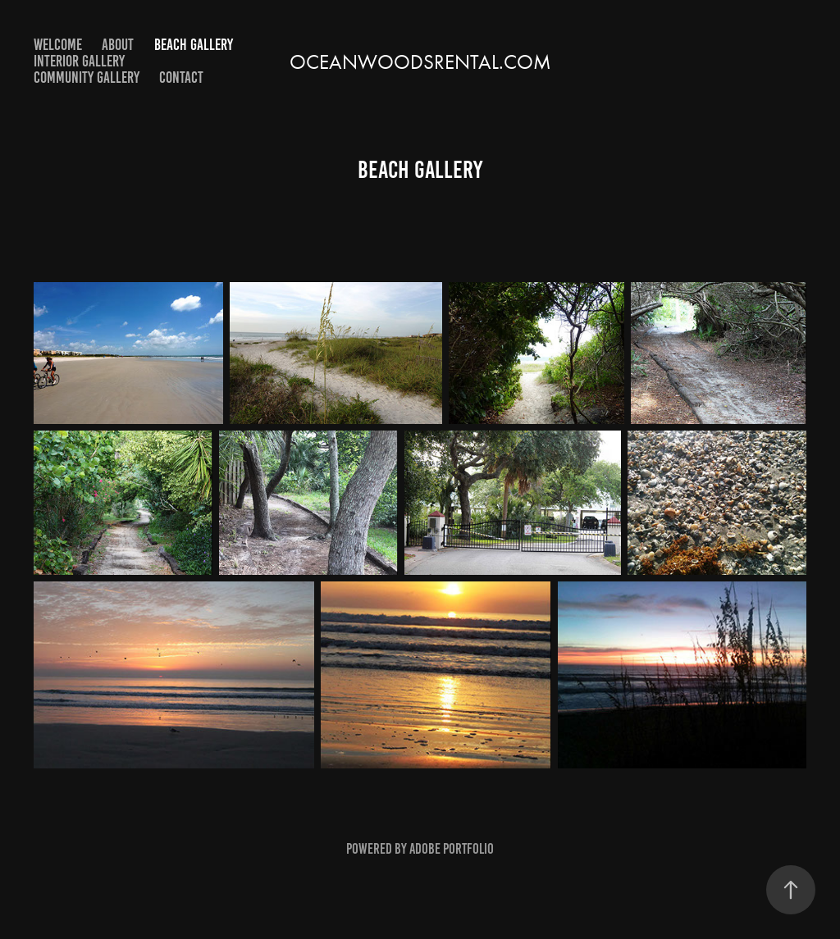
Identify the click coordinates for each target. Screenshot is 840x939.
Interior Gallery (79, 61)
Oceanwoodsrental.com (420, 62)
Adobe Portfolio (451, 849)
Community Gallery (86, 77)
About (118, 44)
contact (181, 77)
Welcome (58, 44)
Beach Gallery (193, 44)
